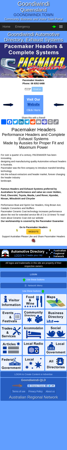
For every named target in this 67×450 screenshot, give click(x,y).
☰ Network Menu (33, 285)
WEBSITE (33, 231)
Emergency (22, 26)
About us (50, 391)
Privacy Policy (35, 391)
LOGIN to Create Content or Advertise (34, 374)
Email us (37, 89)
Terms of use (18, 391)
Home (6, 26)
